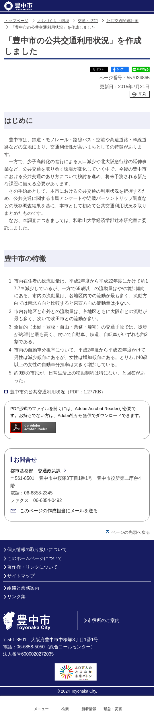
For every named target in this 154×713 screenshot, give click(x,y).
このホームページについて (34, 558)
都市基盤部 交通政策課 (35, 470)
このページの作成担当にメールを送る (59, 510)
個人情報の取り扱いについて (37, 549)
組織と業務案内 (23, 588)
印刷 (142, 94)
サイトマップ (21, 575)
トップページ (16, 21)
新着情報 (88, 709)
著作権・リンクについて (32, 567)
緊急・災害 (113, 709)
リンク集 (16, 596)
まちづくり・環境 (53, 21)
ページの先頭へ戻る (130, 532)
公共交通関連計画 (122, 21)
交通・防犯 (88, 21)
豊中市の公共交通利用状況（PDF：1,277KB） (58, 391)
